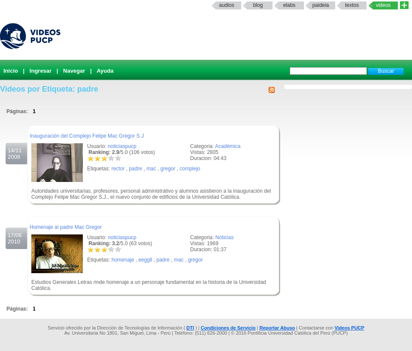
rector (118, 169)
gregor (168, 169)
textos (352, 5)
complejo (190, 169)
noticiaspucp (122, 146)
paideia (320, 5)
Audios (226, 5)
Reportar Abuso (277, 327)
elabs (289, 5)
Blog (258, 5)
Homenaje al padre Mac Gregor (66, 227)
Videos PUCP (349, 327)
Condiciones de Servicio (228, 327)
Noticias (224, 237)
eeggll (145, 260)
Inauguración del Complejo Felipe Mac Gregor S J (87, 136)
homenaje (123, 260)
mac (151, 169)
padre (135, 169)
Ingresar (41, 71)
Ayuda (105, 71)
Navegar (74, 71)
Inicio (10, 71)
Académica (227, 146)
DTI (190, 327)
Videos (383, 5)
